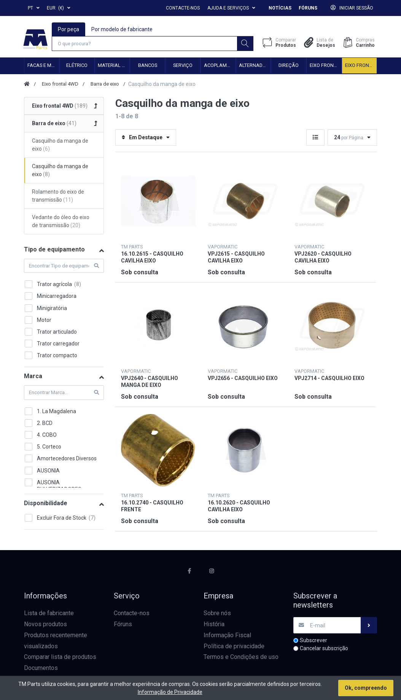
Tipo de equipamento (54, 250)
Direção (288, 66)
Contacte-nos (183, 8)
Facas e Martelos (43, 66)
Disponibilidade (45, 504)
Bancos (147, 66)
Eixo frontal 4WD (361, 66)
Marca (33, 377)
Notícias (280, 8)
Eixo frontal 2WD (325, 66)
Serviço (183, 66)
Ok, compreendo (366, 688)
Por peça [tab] (69, 29)
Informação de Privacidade (170, 692)
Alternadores (255, 66)
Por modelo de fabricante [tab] (122, 29)
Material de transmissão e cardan (113, 66)
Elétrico (77, 66)
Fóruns (308, 8)
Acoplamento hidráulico (220, 66)
